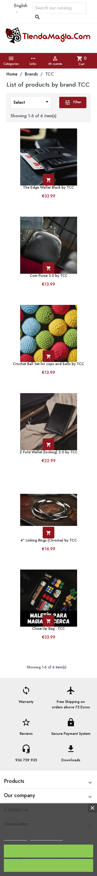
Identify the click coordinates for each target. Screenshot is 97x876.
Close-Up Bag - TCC (48, 629)
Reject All (48, 865)
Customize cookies (46, 838)
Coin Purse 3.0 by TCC (49, 276)
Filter (72, 102)
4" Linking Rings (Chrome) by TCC (48, 540)
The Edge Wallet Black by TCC (48, 187)
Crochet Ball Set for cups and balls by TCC (48, 364)
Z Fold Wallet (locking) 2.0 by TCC (49, 452)
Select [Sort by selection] (31, 102)
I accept (48, 851)
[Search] (59, 8)
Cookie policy (15, 838)
